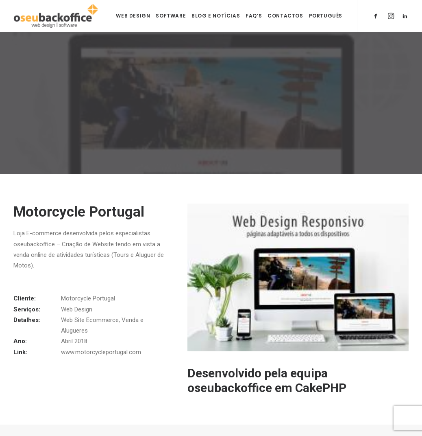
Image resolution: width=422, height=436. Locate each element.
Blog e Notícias (215, 15)
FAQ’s (254, 15)
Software (171, 15)
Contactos (285, 15)
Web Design (133, 15)
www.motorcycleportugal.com (101, 351)
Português (325, 15)
